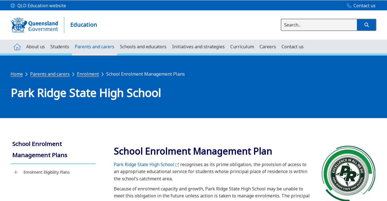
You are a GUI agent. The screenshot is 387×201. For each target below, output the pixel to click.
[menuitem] (17, 46)
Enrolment (88, 74)
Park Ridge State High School (146, 164)
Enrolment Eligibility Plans (46, 172)
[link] (53, 150)
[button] (366, 24)
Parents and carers (50, 74)
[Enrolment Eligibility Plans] (16, 172)
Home (17, 74)
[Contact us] (360, 6)
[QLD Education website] (38, 6)
